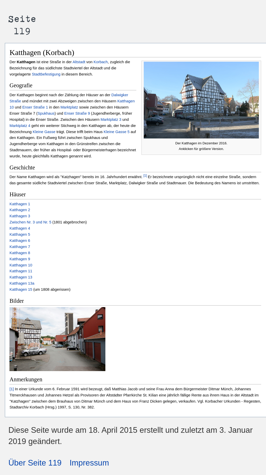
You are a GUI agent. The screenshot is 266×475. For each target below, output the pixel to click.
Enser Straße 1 (35, 107)
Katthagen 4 (19, 228)
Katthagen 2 (19, 210)
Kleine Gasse (44, 131)
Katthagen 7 (19, 246)
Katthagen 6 (19, 240)
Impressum (89, 462)
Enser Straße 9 (77, 113)
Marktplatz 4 (19, 125)
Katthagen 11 (20, 271)
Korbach (101, 62)
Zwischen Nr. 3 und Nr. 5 (30, 222)
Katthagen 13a (21, 283)
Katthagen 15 (20, 289)
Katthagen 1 (19, 204)
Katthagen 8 (19, 253)
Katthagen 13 (20, 277)
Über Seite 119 (35, 462)
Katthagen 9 (19, 259)
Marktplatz (69, 107)
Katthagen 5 (19, 234)
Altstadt (79, 62)
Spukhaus (46, 113)
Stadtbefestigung (46, 74)
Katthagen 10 (20, 265)
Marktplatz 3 (111, 119)
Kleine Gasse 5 (116, 131)
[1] (144, 175)
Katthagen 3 (19, 216)
